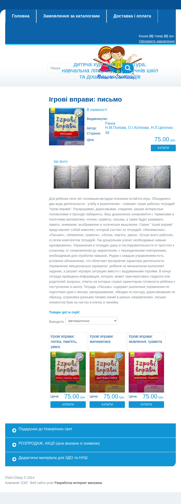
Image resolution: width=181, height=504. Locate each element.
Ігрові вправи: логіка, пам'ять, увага (64, 341)
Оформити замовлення (157, 41)
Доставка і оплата (132, 16)
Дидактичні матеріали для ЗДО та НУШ (53, 458)
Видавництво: (97, 119)
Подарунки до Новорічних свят (45, 429)
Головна (20, 16)
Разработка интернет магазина (78, 483)
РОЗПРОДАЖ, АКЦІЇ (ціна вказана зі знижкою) (59, 443)
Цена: (54, 396)
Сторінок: (94, 133)
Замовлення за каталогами (71, 16)
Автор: (92, 128)
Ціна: (91, 140)
